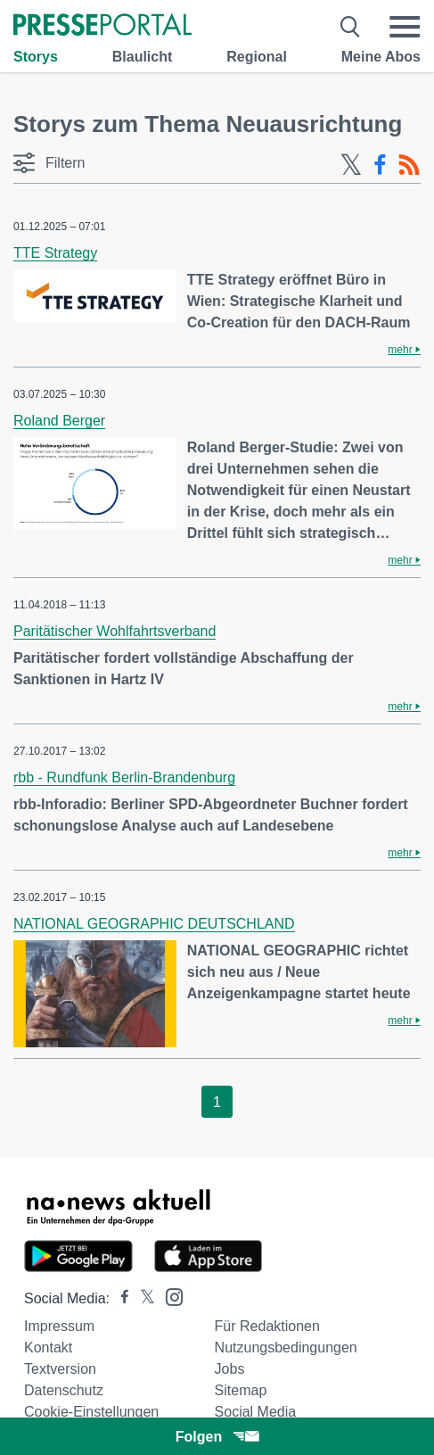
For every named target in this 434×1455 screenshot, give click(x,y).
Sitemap (241, 1390)
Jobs (230, 1368)
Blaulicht (142, 56)
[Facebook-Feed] (380, 165)
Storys (35, 56)
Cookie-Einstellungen (91, 1411)
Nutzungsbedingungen (286, 1347)
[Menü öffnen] (405, 26)
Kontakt (48, 1347)
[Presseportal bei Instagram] (169, 1295)
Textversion (60, 1368)
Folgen (217, 1436)
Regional (256, 56)
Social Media (256, 1411)
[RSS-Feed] (409, 165)
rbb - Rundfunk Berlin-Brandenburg (124, 777)
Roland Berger (59, 420)
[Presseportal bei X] (142, 1298)
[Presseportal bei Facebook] (119, 1298)
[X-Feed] (351, 165)
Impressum (59, 1326)
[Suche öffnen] (351, 26)
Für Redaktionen (267, 1326)
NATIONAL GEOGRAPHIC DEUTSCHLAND (154, 923)
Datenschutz (63, 1390)
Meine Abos (381, 56)
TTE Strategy (55, 252)
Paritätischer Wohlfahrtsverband (114, 631)
